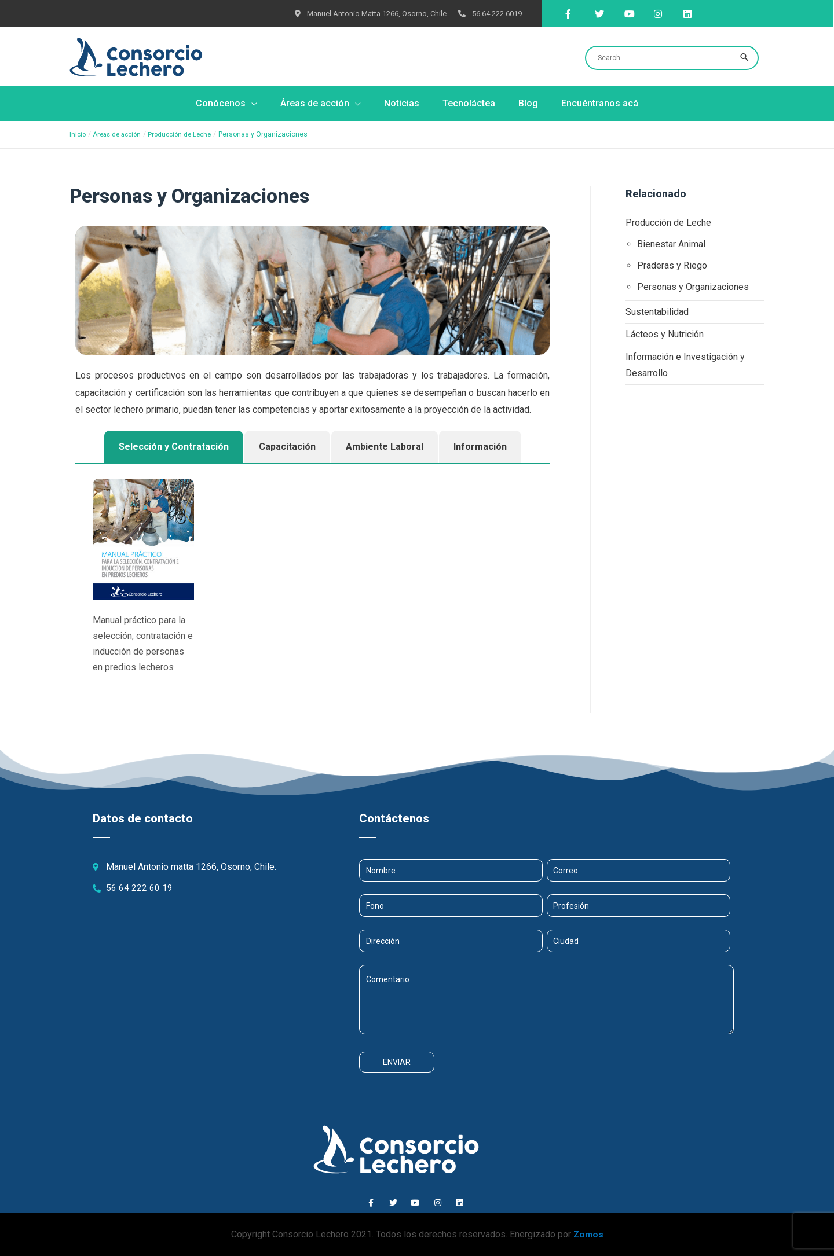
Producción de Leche (668, 222)
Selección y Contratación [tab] (174, 446)
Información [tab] (480, 446)
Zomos (588, 1234)
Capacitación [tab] (287, 446)
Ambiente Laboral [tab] (384, 446)
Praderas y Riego (672, 264)
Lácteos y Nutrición (665, 333)
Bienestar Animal (671, 243)
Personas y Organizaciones (693, 286)
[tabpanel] (312, 585)
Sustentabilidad (657, 311)
